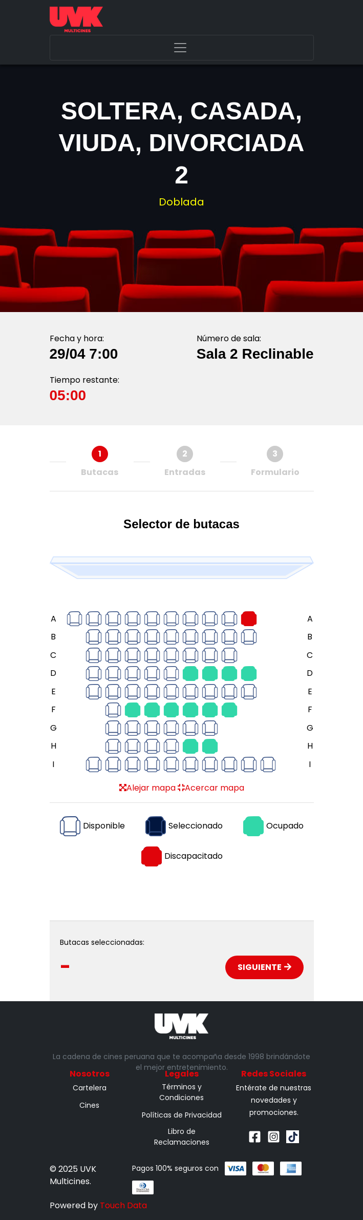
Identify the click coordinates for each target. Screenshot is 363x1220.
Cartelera (89, 1088)
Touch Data (123, 1205)
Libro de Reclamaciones (181, 1136)
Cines (89, 1105)
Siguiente (264, 967)
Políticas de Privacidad (182, 1115)
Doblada (181, 202)
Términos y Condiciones (181, 1092)
